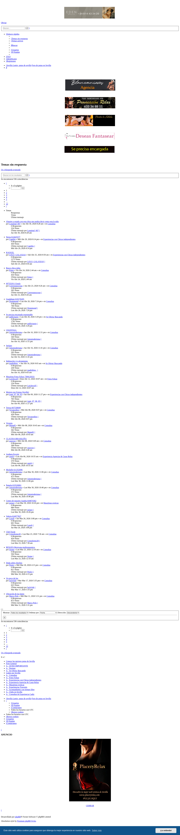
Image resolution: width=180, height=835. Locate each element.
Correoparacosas (15, 286)
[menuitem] (19, 39)
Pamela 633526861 (13, 485)
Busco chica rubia (13, 268)
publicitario (13, 317)
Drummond (13, 301)
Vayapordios (14, 410)
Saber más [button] (97, 830)
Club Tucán (10, 532)
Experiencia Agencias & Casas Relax (57, 456)
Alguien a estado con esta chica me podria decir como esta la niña (32, 221)
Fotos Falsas (52, 379)
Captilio (12, 239)
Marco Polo (13, 596)
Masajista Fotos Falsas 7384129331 (20, 377)
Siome (11, 549)
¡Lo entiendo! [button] (166, 830)
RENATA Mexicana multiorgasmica (20, 547)
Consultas (51, 224)
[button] (6, 183)
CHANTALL (11, 330)
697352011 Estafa (13, 284)
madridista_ (14, 363)
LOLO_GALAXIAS (17, 255)
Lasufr (11, 518)
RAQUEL (10, 252)
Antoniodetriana (15, 332)
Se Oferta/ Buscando (54, 317)
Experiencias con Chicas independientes (59, 239)
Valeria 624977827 (13, 516)
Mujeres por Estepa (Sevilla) (17, 392)
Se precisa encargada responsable (19, 315)
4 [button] (6, 197)
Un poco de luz (12, 578)
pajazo (11, 503)
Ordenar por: (43, 613)
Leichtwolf (13, 379)
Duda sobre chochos (14, 563)
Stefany (9, 346)
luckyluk (12, 581)
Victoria (9, 423)
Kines (11, 270)
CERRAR (90, 806)
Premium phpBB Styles (26, 821)
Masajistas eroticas (51, 503)
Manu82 (12, 425)
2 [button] (6, 193)
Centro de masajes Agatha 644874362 (21, 501)
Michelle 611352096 (14, 470)
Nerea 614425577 (13, 237)
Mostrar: (15, 613)
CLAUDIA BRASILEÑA (16, 439)
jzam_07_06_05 (15, 394)
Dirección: (68, 613)
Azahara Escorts (12, 454)
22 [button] (7, 204)
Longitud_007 (14, 224)
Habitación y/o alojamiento (17, 361)
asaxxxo (12, 441)
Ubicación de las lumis (15, 594)
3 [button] (6, 195)
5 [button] (6, 199)
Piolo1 (11, 565)
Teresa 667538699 (13, 408)
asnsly (11, 456)
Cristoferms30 (15, 534)
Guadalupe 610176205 (15, 299)
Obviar (3, 23)
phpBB (18, 817)
